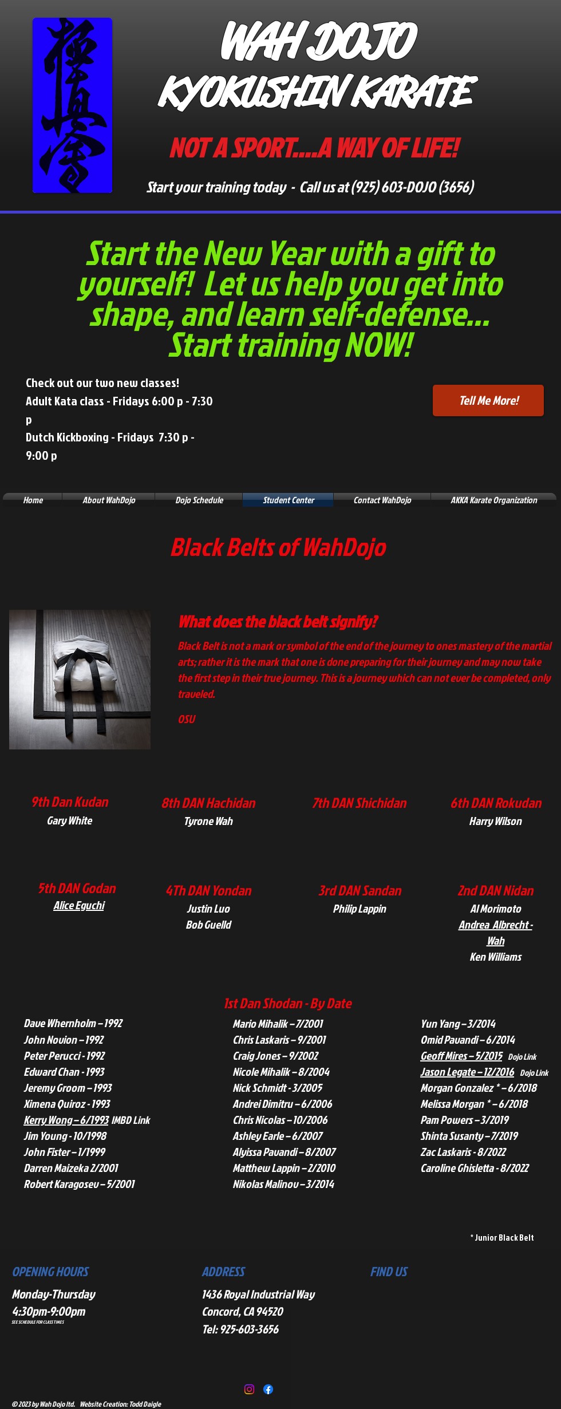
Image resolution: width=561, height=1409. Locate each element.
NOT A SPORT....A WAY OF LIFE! (312, 147)
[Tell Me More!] (488, 400)
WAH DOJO (312, 40)
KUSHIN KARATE (343, 92)
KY (177, 92)
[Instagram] (249, 1389)
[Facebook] (268, 1389)
